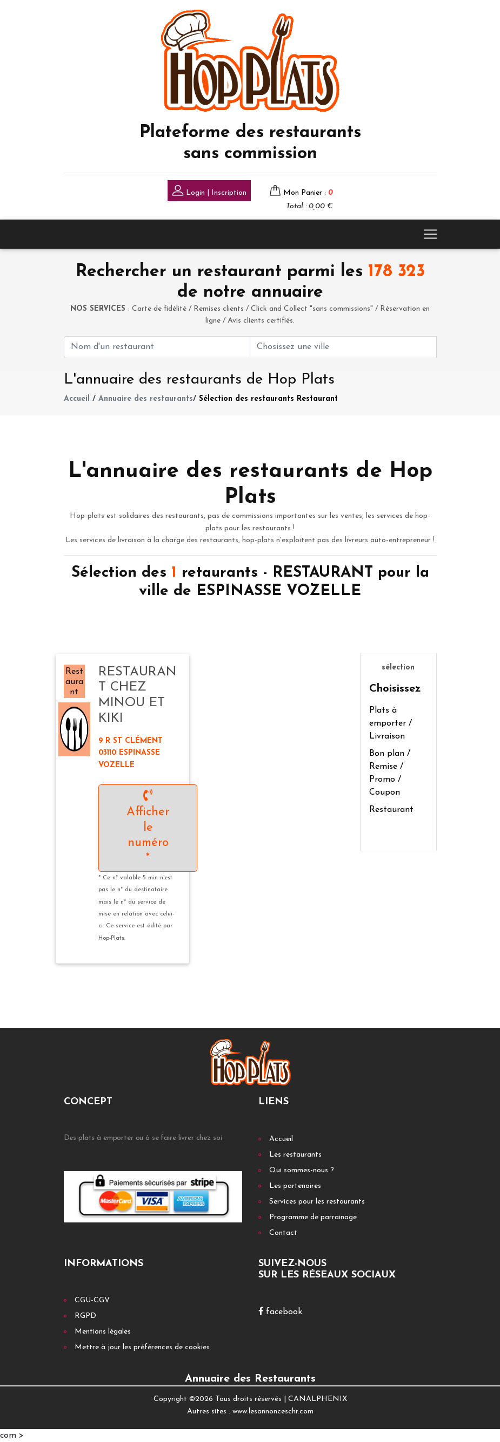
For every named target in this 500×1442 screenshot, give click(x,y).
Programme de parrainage (313, 1217)
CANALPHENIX (317, 1399)
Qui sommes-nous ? (301, 1170)
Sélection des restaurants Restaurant (268, 399)
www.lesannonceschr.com (273, 1411)
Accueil (77, 399)
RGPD (85, 1316)
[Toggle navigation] (430, 234)
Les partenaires (295, 1186)
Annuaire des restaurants (145, 399)
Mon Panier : (308, 193)
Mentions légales (103, 1332)
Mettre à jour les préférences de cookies (142, 1347)
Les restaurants (295, 1155)
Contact (283, 1233)
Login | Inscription (209, 192)
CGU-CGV (92, 1300)
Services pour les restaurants (317, 1202)
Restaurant (391, 809)
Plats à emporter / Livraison (390, 723)
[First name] (157, 347)
